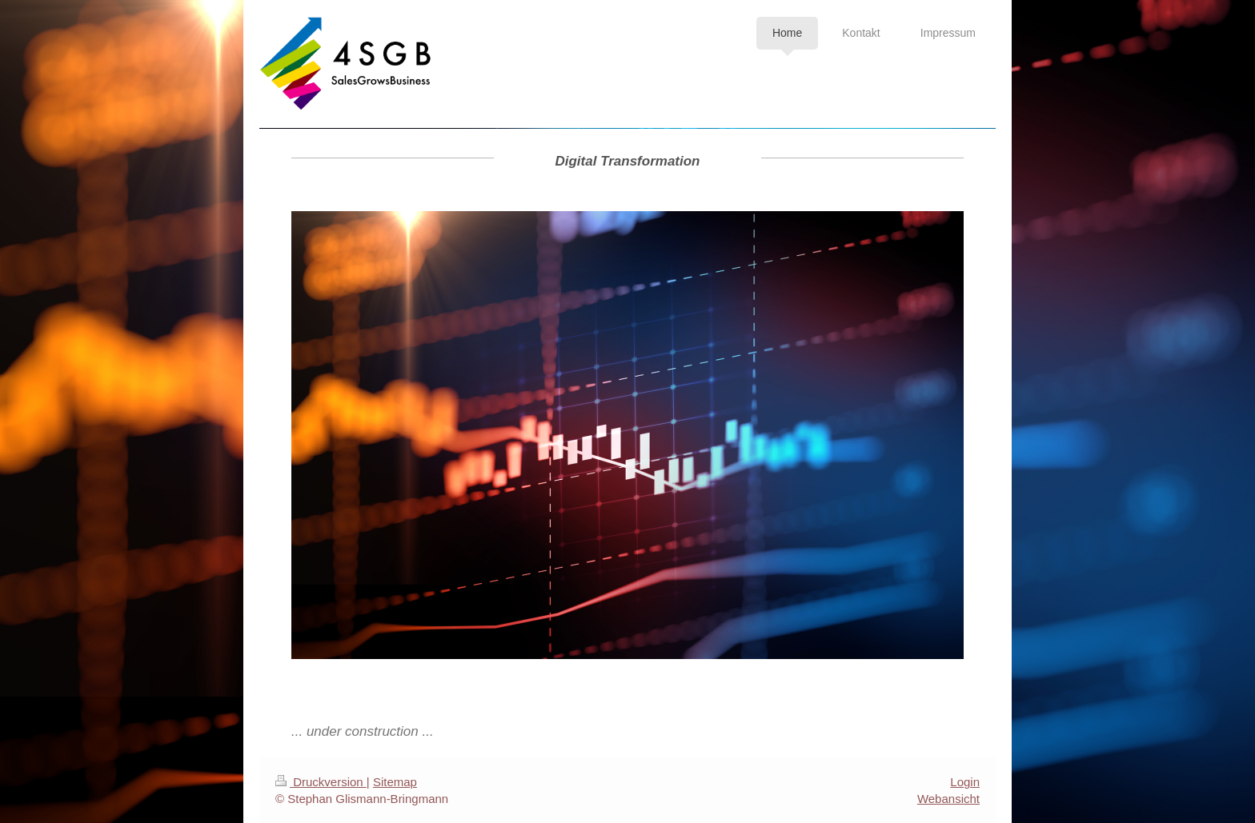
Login (965, 782)
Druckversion (321, 782)
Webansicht (948, 798)
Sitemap (395, 782)
